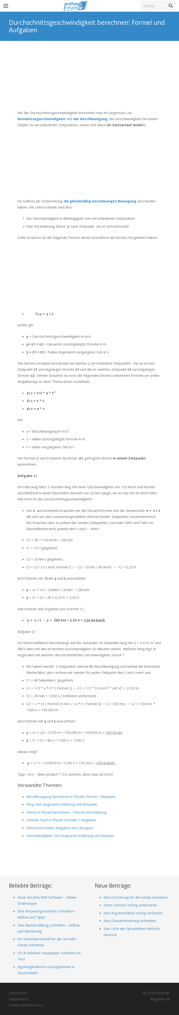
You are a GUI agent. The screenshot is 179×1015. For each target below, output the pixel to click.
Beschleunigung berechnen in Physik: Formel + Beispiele (70, 796)
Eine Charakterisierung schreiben (129, 920)
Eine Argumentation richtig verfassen (133, 913)
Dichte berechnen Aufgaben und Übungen (59, 827)
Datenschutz (19, 999)
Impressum (18, 992)
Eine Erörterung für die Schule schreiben (135, 897)
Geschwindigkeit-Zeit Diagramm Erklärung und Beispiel (70, 835)
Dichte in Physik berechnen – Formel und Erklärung (66, 812)
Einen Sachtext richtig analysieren (130, 905)
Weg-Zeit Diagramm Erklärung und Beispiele (61, 804)
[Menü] (6, 6)
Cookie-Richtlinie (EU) (26, 1005)
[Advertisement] (89, 79)
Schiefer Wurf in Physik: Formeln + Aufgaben (61, 820)
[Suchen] (158, 6)
